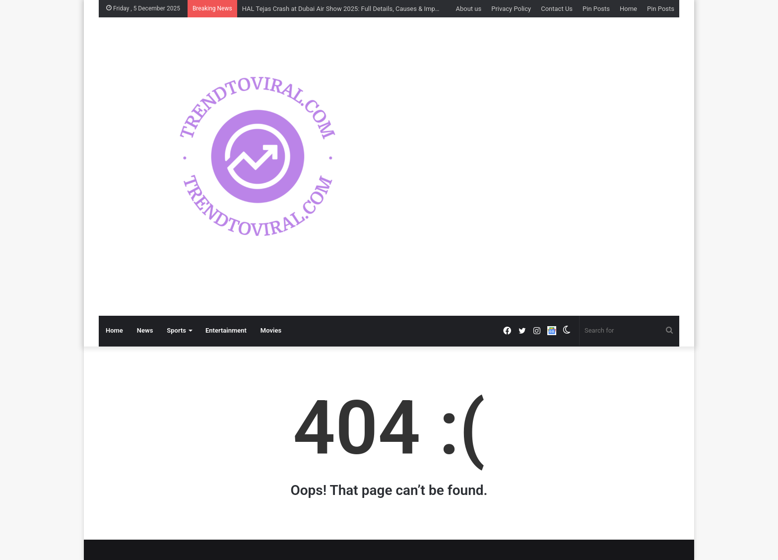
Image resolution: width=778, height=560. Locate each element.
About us (468, 8)
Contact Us (557, 8)
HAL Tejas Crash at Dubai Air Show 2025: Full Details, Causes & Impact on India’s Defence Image (380, 8)
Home (628, 8)
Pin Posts (596, 8)
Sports (176, 330)
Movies (270, 330)
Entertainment (226, 330)
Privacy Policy (511, 8)
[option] (386, 156)
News (145, 330)
